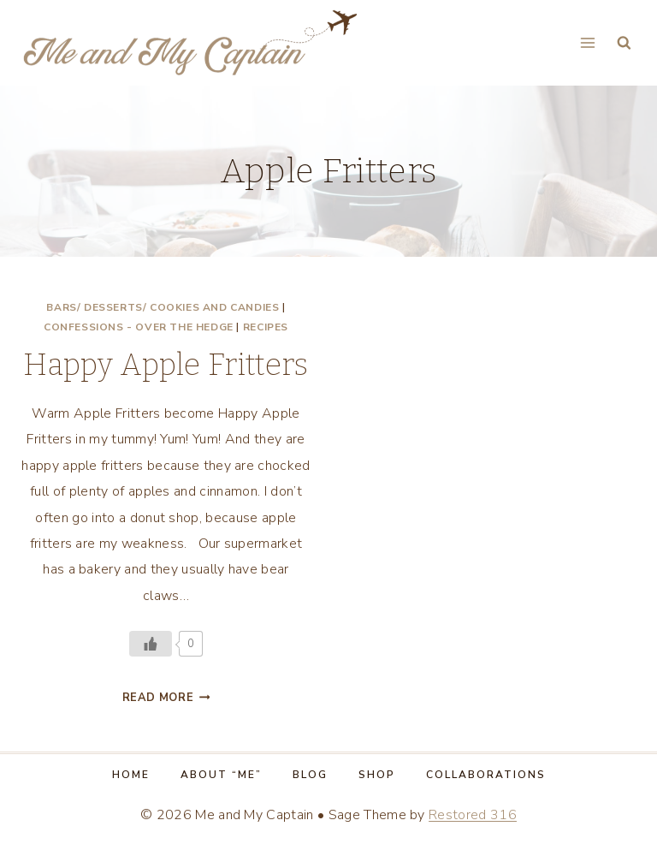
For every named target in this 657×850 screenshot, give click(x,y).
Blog (310, 775)
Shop (376, 775)
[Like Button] (150, 644)
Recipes (265, 327)
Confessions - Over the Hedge (139, 327)
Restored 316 (473, 814)
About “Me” (221, 775)
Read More (166, 697)
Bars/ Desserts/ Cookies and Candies (162, 307)
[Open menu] (587, 42)
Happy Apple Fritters (165, 365)
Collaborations (486, 775)
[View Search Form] (624, 43)
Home (131, 775)
